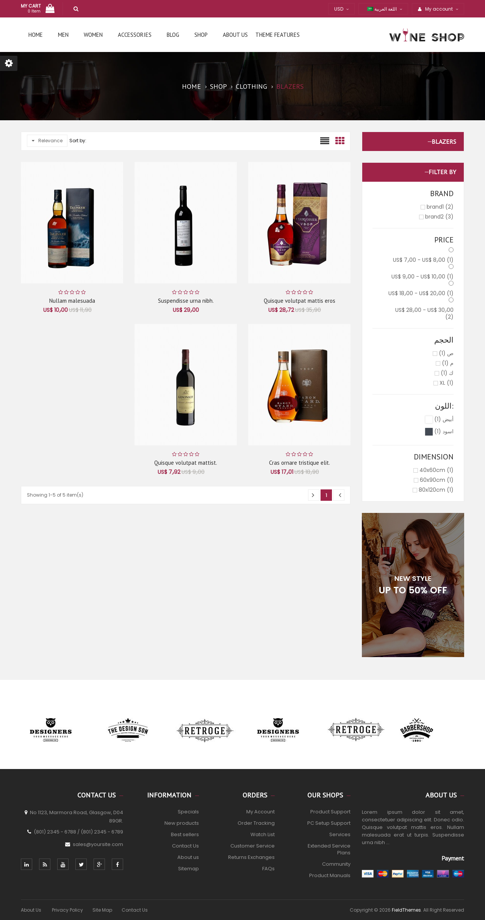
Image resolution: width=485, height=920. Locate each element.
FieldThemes (406, 910)
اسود (444, 431)
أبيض (444, 419)
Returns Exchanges (251, 857)
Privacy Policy (67, 910)
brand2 (439, 216)
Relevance (47, 140)
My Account (260, 811)
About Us (31, 910)
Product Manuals (329, 875)
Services (339, 834)
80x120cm (436, 489)
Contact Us (185, 845)
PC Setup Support (328, 823)
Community (336, 864)
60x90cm (437, 480)
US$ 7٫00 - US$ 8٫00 (423, 259)
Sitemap (188, 868)
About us (188, 857)
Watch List (262, 834)
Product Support (330, 811)
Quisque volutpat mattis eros (299, 300)
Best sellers (185, 834)
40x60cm (436, 470)
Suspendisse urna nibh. (186, 300)
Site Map (102, 910)
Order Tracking (256, 823)
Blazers (444, 141)
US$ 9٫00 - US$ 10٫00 (422, 276)
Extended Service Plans (329, 849)
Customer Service (252, 845)
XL (447, 382)
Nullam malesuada (72, 300)
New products (181, 823)
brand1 (440, 206)
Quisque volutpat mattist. (185, 462)
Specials (188, 811)
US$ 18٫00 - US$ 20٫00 (421, 293)
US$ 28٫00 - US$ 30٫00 (424, 313)
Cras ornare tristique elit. (299, 462)
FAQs (268, 868)
